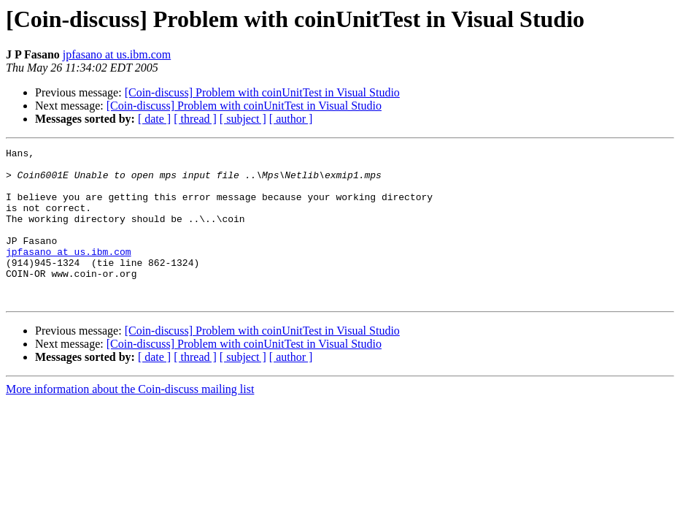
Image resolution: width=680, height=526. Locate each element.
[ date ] (154, 119)
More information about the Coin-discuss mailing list (130, 419)
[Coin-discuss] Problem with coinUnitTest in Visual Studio (262, 92)
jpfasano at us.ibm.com (117, 54)
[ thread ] (195, 119)
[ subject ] (243, 119)
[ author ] (291, 119)
